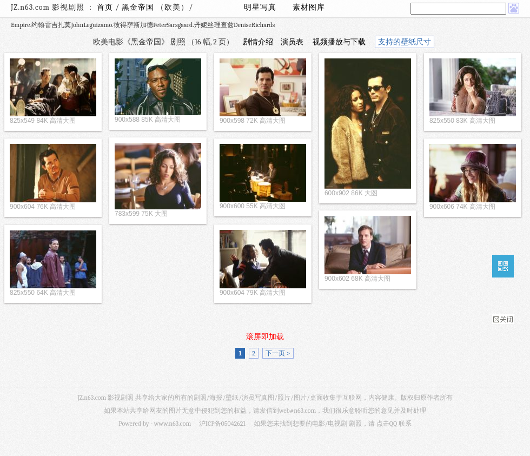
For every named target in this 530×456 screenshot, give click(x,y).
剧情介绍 (258, 42)
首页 (105, 7)
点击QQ (386, 423)
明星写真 (260, 7)
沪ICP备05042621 (222, 423)
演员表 (292, 42)
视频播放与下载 (339, 42)
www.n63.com (172, 423)
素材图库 (309, 7)
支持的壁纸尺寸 (404, 42)
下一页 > (278, 353)
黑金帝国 (139, 7)
